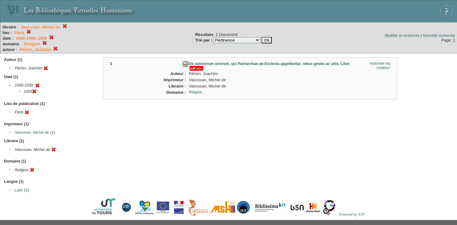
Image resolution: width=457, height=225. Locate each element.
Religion (195, 92)
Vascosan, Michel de (32, 132)
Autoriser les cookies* (380, 65)
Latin (19, 190)
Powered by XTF (352, 214)
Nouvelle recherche (439, 35)
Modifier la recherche (402, 35)
